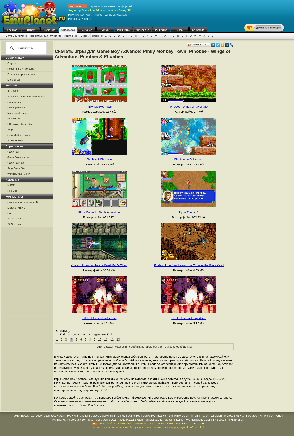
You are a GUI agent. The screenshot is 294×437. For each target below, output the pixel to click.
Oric (9, 213)
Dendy (31, 30)
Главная (12, 30)
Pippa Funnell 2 (189, 212)
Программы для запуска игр (45, 35)
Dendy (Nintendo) (16, 107)
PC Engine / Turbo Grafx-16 (22, 124)
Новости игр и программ (21, 68)
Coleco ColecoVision (103, 415)
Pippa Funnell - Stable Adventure (99, 212)
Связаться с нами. (193, 423)
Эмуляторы (21, 415)
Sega (180, 30)
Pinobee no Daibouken (188, 159)
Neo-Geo (12, 190)
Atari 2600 (12, 91)
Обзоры (85, 35)
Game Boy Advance (16, 35)
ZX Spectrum (14, 224)
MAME (105, 30)
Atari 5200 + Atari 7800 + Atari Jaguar (66, 415)
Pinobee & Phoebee (99, 159)
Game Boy (49, 30)
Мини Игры (124, 30)
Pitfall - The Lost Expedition (188, 318)
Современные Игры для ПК (22, 202)
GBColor (87, 30)
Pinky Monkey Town (99, 106)
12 (112, 339)
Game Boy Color (16, 163)
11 (106, 339)
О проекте (13, 63)
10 (100, 339)
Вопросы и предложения (21, 74)
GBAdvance (68, 30)
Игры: (95, 35)
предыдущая (76, 334)
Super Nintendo (15, 140)
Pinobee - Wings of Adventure (189, 106)
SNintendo (198, 30)
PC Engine (161, 30)
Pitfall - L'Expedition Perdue (99, 318)
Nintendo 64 (143, 30)
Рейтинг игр (70, 35)
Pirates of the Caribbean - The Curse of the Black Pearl (189, 265)
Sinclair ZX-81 (15, 218)
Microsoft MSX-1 (16, 207)
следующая (97, 334)
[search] (25, 48)
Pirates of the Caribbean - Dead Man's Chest (99, 265)
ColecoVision (14, 102)
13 (118, 339)
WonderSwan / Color (18, 174)
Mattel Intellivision (16, 113)
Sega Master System (18, 135)
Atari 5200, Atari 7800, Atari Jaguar (26, 96)
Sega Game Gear (16, 168)
